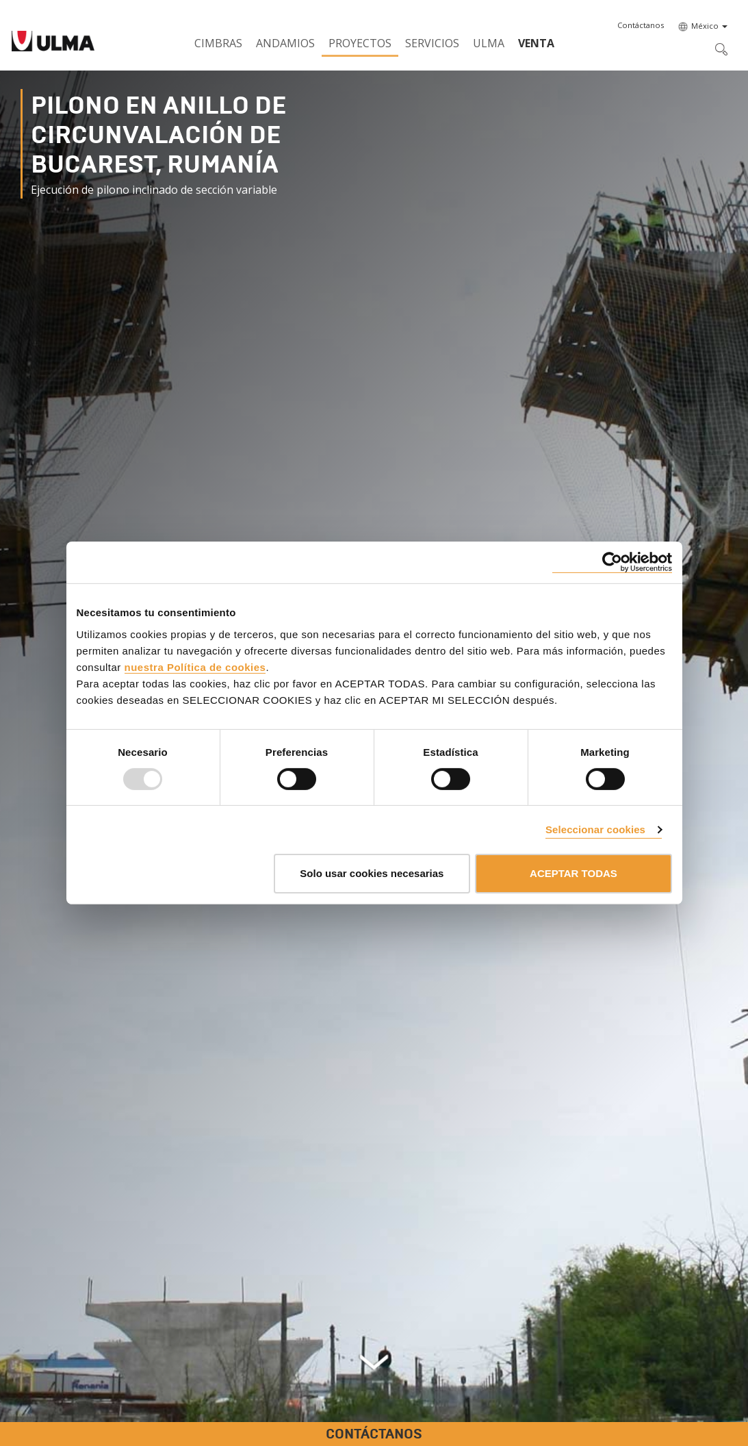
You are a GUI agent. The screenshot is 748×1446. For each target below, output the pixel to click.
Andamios (285, 43)
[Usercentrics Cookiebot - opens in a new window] (612, 562)
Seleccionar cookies (595, 829)
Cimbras (218, 43)
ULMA (488, 43)
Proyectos (359, 43)
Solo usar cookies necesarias (371, 873)
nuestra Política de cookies (195, 666)
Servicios (432, 43)
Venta (536, 43)
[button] (640, 25)
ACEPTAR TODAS (573, 873)
